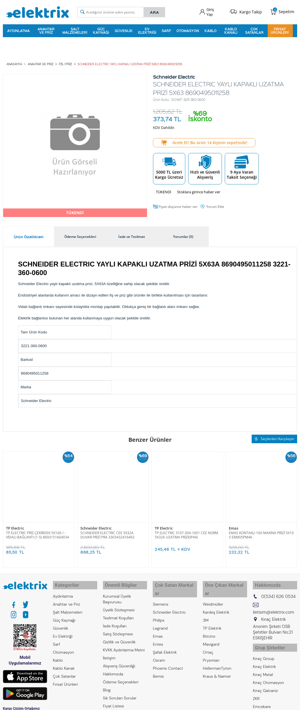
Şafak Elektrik (165, 639)
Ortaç (208, 639)
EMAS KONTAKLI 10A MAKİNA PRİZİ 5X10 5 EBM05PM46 (261, 532)
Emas (233, 526)
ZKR (256, 691)
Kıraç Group (263, 651)
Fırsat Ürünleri (280, 30)
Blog (107, 685)
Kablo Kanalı (230, 30)
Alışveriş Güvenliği (119, 661)
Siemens (160, 591)
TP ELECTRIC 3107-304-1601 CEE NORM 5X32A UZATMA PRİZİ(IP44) (186, 532)
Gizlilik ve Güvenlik (119, 637)
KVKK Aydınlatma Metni (124, 645)
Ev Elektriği (147, 30)
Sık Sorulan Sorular (120, 693)
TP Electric (15, 526)
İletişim (109, 653)
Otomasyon (187, 29)
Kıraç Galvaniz (265, 683)
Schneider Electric (96, 526)
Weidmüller (213, 591)
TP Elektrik (212, 615)
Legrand (160, 615)
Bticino (209, 623)
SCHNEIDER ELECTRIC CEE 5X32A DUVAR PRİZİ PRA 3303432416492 (107, 532)
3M (205, 607)
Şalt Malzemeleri (74, 30)
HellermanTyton (217, 655)
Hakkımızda (113, 669)
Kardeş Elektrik (216, 599)
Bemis (158, 663)
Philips (158, 607)
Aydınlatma (18, 29)
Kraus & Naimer (217, 663)
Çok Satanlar (254, 30)
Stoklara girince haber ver (198, 189)
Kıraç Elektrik (264, 659)
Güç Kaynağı (101, 30)
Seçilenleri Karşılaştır (274, 437)
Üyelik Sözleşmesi (119, 605)
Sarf (166, 29)
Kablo (210, 29)
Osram (159, 647)
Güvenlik (124, 29)
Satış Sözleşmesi (118, 629)
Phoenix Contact (168, 655)
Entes (158, 631)
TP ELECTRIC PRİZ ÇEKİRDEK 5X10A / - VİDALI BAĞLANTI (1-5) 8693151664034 (37, 532)
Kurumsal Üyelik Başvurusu (117, 594)
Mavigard (211, 631)
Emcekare (262, 699)
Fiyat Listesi (113, 701)
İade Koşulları (115, 621)
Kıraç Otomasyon (268, 675)
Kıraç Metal (263, 667)
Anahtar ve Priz (46, 30)
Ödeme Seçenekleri (120, 677)
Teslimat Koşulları (118, 613)
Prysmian (211, 647)
